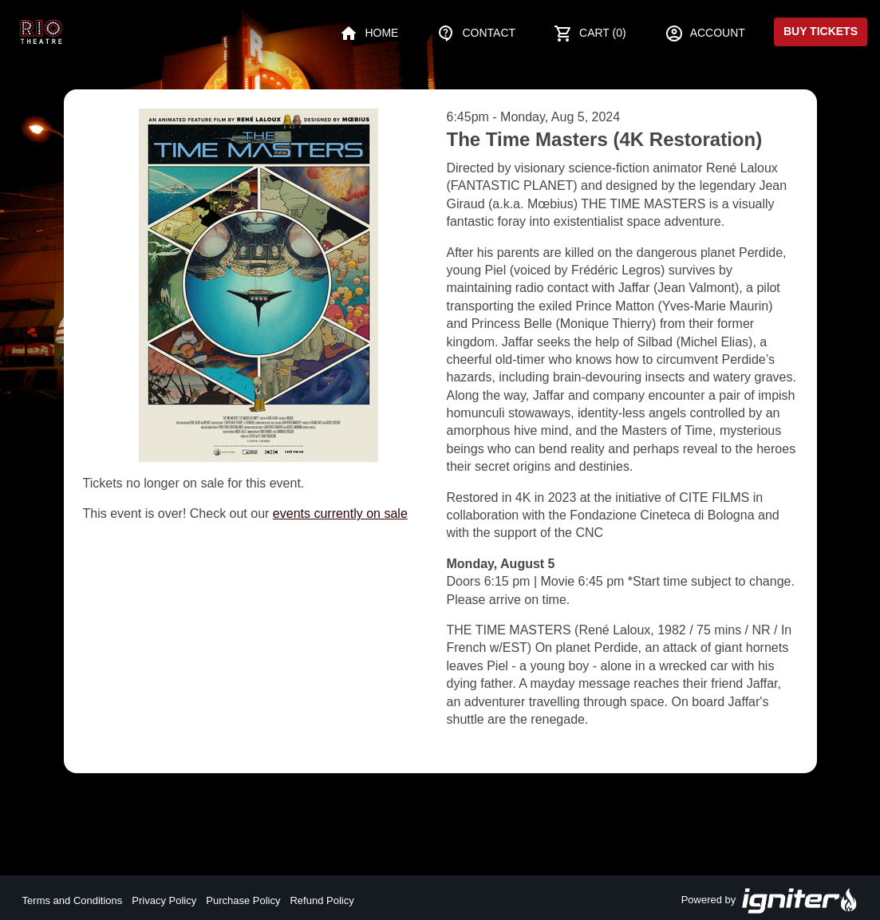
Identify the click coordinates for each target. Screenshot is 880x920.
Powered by (769, 901)
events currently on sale (340, 513)
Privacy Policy (164, 900)
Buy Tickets (820, 31)
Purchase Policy (243, 900)
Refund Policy (321, 900)
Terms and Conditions (72, 900)
